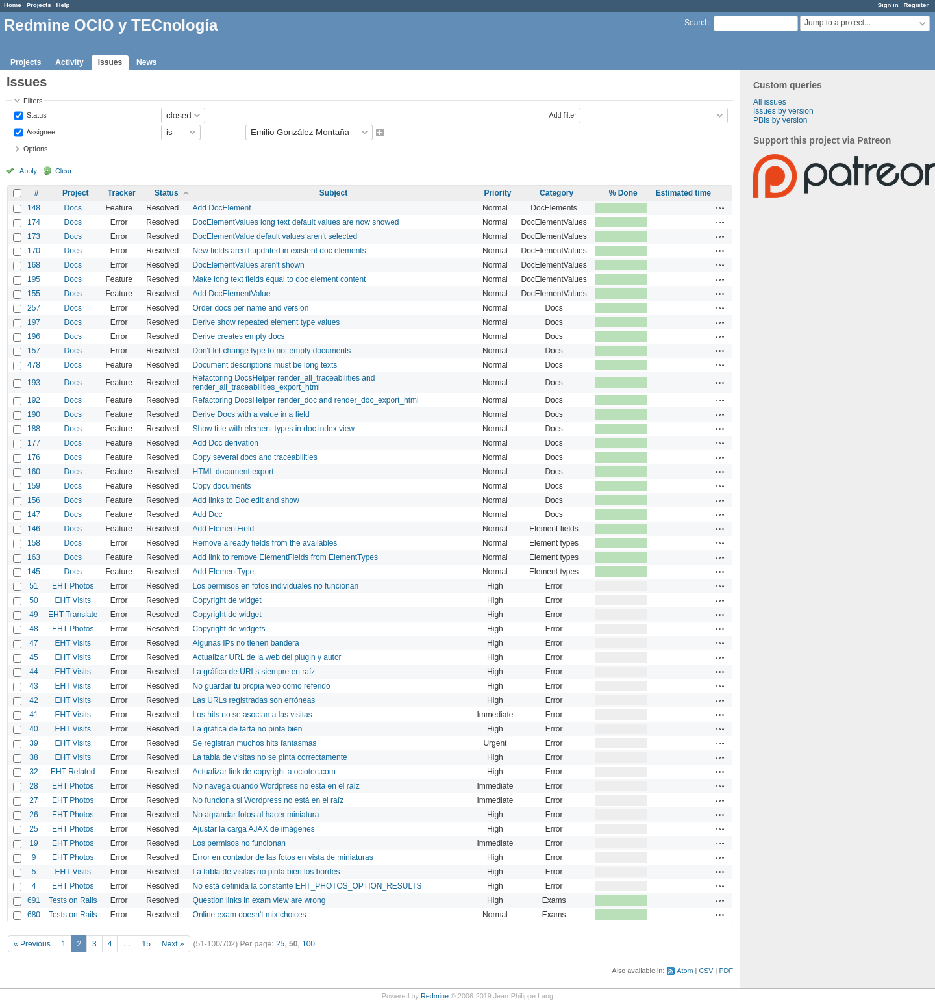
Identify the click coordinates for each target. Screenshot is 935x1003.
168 (33, 265)
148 (33, 207)
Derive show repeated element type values (266, 322)
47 (33, 643)
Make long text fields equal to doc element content (279, 279)
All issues (769, 102)
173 (33, 236)
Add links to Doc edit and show (246, 500)
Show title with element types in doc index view (274, 428)
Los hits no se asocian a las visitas (252, 714)
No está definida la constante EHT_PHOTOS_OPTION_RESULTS (307, 886)
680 (33, 914)
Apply (28, 171)
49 (33, 614)
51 (33, 585)
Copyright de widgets (229, 628)
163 (33, 557)
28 (33, 786)
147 (33, 514)
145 (33, 571)
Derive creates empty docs (239, 336)
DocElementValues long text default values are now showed (296, 222)
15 (146, 943)
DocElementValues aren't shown (249, 265)
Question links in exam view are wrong (259, 900)
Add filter (563, 114)
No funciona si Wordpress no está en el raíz (268, 800)
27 (33, 800)
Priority (497, 192)
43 (33, 686)
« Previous (32, 943)
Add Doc (208, 514)
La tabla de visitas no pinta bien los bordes (266, 871)
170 (33, 250)
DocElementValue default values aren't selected (275, 236)
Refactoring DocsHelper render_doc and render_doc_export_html (306, 400)
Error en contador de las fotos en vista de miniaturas (283, 857)
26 (33, 814)
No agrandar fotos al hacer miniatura (256, 814)
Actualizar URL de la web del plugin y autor (267, 657)
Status (36, 114)
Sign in (888, 4)
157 (33, 350)
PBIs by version (780, 120)
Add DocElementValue (232, 293)
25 (33, 828)
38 (33, 757)
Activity (69, 62)
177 (33, 443)
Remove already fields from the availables (265, 543)
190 (33, 414)
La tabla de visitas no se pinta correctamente (270, 757)
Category (556, 192)
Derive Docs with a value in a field (251, 414)
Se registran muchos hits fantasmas (255, 743)
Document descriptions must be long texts (265, 365)
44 (33, 671)
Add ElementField (224, 528)
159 (33, 485)
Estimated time (683, 192)
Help (63, 4)
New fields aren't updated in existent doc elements (279, 250)
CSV (706, 970)
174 (33, 222)
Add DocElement (222, 207)
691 (33, 900)
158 (33, 543)
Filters (32, 101)
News (146, 62)
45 (33, 657)
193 (33, 382)
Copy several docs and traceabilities (255, 457)
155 (33, 293)
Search (696, 22)
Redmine (435, 996)
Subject (333, 192)
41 (33, 714)
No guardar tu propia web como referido (261, 686)
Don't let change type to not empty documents (272, 350)
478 (33, 365)
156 (33, 500)
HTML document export (233, 471)
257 (33, 307)
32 (33, 771)
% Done (623, 192)
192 (33, 400)
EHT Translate (72, 614)
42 (33, 700)
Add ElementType (224, 571)
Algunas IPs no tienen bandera (246, 643)
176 (33, 457)
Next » (173, 943)
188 (33, 428)
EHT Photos (73, 585)
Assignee (40, 131)
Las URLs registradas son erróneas (254, 700)
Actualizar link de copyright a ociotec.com (264, 771)
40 (33, 728)
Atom (685, 970)
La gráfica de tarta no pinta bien (248, 728)
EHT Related (73, 771)
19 (33, 843)
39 (33, 743)
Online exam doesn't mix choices (249, 914)
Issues (110, 62)
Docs (73, 207)
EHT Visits (73, 600)
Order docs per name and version (251, 307)
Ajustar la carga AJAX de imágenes (254, 828)
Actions (720, 208)
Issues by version (783, 111)
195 (33, 279)
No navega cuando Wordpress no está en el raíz (276, 786)
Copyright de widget (227, 600)
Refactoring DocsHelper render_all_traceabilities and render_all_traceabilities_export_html (284, 383)
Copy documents (222, 485)
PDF (726, 970)
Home (12, 4)
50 (33, 600)
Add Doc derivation (225, 443)
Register (916, 4)
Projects (39, 4)
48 (33, 628)
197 (33, 322)
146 (33, 528)
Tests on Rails (73, 900)
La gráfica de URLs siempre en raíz (254, 671)
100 (308, 943)
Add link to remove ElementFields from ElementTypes (285, 557)
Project (75, 192)
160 (33, 471)
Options (35, 149)
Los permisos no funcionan (239, 843)
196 (33, 336)
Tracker (122, 192)
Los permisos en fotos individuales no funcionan (276, 585)
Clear (63, 171)
